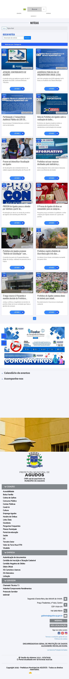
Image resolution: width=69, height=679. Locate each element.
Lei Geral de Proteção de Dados (57, 650)
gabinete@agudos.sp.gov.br (51, 615)
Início (4, 28)
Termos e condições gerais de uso (56, 637)
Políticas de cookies (61, 639)
